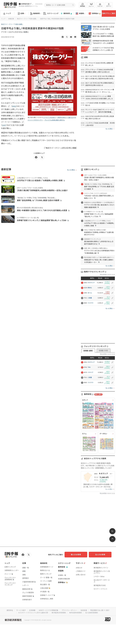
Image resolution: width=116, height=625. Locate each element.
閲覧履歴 (82, 5)
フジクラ (90, 303)
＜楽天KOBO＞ (62, 117)
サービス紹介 (20, 610)
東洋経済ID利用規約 (59, 612)
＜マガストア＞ (37, 120)
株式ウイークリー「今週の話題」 (27, 19)
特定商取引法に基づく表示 (100, 610)
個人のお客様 (79, 554)
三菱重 (90, 298)
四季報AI (94, 13)
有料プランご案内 (108, 13)
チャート (91, 5)
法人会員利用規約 (92, 612)
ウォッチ (100, 5)
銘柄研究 (35, 13)
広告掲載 (32, 610)
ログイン (108, 5)
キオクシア (91, 282)
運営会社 (9, 610)
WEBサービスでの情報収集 (48, 610)
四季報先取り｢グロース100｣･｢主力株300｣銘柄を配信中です (27, 4)
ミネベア (90, 372)
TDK (89, 367)
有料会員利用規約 (75, 612)
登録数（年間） (103, 350)
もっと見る (71, 170)
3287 (4, 125)
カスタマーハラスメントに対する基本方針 (33, 612)
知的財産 (84, 610)
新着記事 (11, 19)
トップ (7, 13)
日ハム (90, 293)
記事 (21, 13)
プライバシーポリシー (70, 610)
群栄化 (90, 288)
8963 (14, 106)
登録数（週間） (88, 351)
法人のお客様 (101, 554)
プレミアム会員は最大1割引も (54, 120)
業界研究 (66, 13)
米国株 (80, 14)
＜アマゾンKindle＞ (49, 117)
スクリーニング (50, 13)
